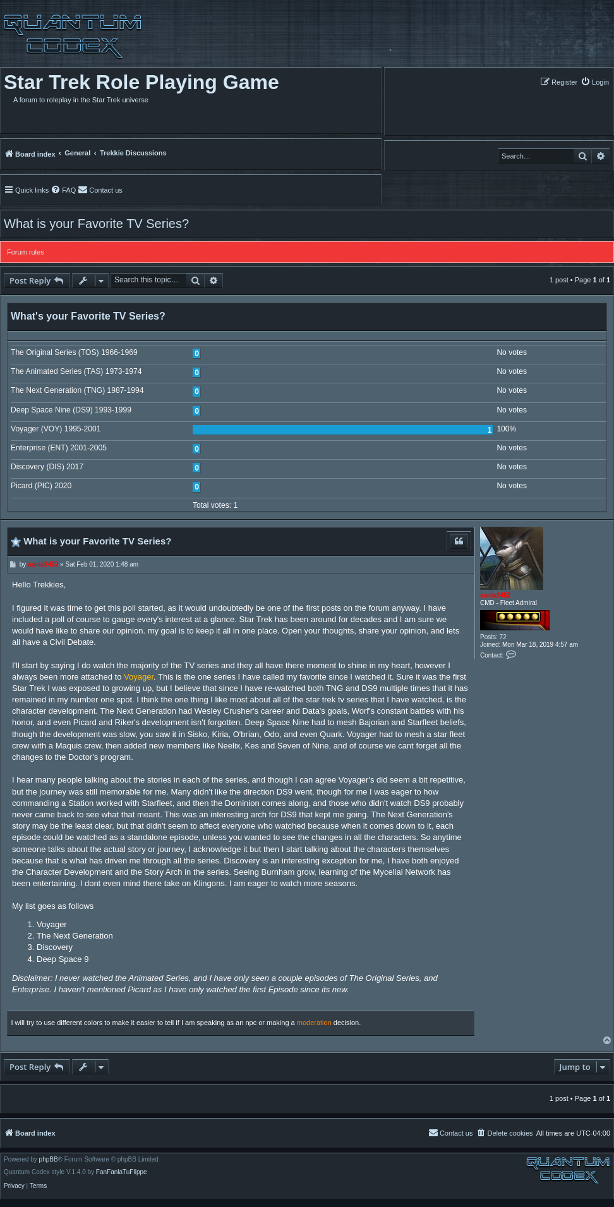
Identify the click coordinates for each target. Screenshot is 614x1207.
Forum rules (25, 252)
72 (503, 637)
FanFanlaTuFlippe (121, 1172)
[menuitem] (595, 82)
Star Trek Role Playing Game (141, 82)
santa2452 (495, 595)
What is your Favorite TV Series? (96, 224)
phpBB (48, 1159)
